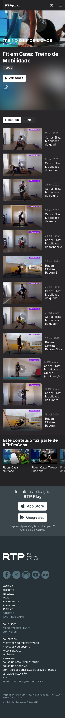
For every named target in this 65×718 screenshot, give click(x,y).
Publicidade (22, 698)
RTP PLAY (8, 609)
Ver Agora (14, 78)
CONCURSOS (9, 624)
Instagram (26, 575)
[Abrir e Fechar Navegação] (60, 5)
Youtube (36, 575)
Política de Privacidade (15, 695)
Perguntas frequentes (16, 628)
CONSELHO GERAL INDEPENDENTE (21, 662)
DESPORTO (9, 590)
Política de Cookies (39, 695)
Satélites (8, 654)
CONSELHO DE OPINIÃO (15, 666)
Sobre (28, 119)
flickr (45, 575)
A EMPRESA (9, 658)
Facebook (7, 575)
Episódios (12, 119)
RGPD (5, 677)
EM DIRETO (8, 613)
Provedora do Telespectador (21, 643)
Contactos (10, 632)
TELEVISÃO (9, 594)
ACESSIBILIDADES (12, 650)
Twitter (16, 575)
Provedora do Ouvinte (16, 647)
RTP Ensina (9, 605)
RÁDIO (6, 597)
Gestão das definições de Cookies (23, 681)
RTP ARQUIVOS (11, 601)
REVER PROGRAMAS (13, 617)
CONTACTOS (10, 639)
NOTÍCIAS (8, 586)
